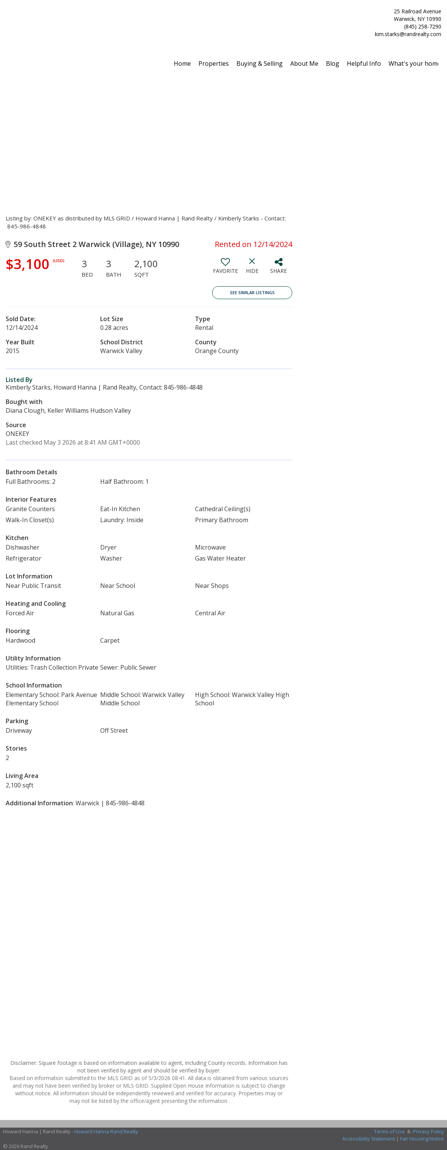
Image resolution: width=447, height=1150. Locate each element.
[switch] (225, 268)
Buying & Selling (259, 63)
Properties (213, 63)
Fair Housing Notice (422, 1138)
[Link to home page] (8, 20)
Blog (332, 63)
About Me (304, 63)
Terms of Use (389, 1131)
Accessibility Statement (368, 1138)
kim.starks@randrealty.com (408, 34)
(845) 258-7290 (422, 26)
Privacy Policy (428, 1131)
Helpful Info (364, 63)
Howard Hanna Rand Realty (106, 1131)
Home (182, 63)
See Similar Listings (252, 292)
